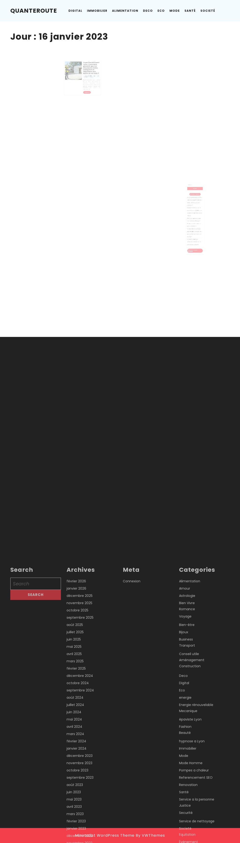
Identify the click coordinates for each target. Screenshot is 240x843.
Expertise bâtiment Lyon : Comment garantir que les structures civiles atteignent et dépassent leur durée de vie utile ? (88, 72)
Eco (161, 11)
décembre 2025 (80, 814)
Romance (187, 828)
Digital (75, 11)
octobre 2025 (77, 829)
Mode (174, 11)
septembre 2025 (80, 836)
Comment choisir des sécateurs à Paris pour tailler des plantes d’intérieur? (194, 233)
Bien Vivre (187, 822)
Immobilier (97, 11)
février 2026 (76, 800)
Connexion (131, 800)
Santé (190, 11)
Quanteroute (33, 11)
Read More (86, 89)
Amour (184, 807)
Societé (207, 11)
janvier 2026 (76, 807)
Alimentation (125, 11)
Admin (91, 77)
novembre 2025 (79, 822)
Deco (148, 11)
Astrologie (187, 814)
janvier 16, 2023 (86, 77)
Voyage (185, 835)
